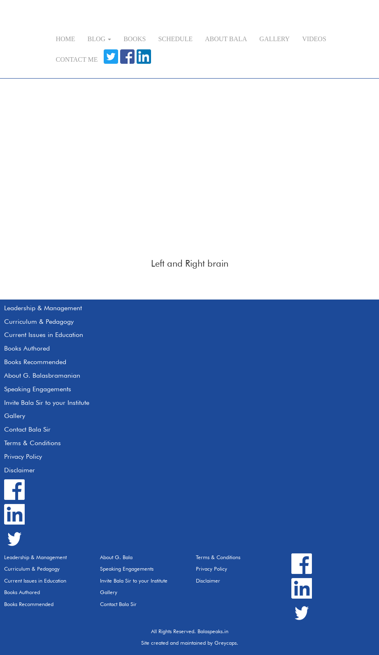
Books (134, 38)
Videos (314, 38)
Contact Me (77, 59)
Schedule (175, 38)
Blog (100, 38)
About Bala (226, 38)
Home (65, 38)
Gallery (274, 38)
